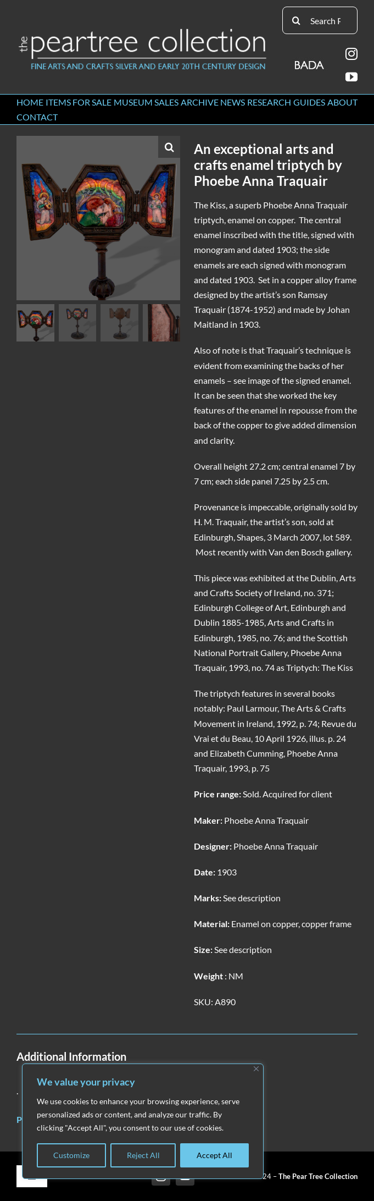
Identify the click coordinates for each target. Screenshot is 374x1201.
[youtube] (351, 77)
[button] (169, 147)
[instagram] (351, 54)
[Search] (296, 20)
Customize (71, 1155)
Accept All (214, 1155)
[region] (143, 1121)
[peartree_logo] (142, 31)
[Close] (256, 1068)
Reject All (143, 1155)
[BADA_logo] (310, 61)
